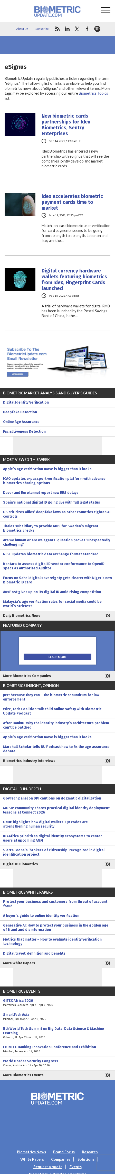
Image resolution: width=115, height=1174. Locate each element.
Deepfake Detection (20, 412)
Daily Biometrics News (22, 616)
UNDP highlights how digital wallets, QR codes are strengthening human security (45, 824)
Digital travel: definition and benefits (34, 953)
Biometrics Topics (93, 93)
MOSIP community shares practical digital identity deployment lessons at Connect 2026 (56, 810)
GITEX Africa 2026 (57, 1002)
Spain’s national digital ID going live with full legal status (51, 502)
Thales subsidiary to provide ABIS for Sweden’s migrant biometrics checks (50, 528)
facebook (87, 28)
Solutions (86, 1159)
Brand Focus (64, 1152)
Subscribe (42, 28)
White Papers (32, 1159)
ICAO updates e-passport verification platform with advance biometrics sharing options (54, 481)
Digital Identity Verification (26, 402)
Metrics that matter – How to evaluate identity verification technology (52, 941)
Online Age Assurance (21, 422)
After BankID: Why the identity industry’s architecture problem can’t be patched (56, 725)
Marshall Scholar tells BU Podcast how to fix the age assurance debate (56, 749)
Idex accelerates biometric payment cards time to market (72, 202)
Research (90, 1152)
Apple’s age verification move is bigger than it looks (47, 469)
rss (57, 28)
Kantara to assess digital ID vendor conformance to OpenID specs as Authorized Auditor (53, 566)
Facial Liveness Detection (24, 431)
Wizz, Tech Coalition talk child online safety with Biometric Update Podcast (52, 711)
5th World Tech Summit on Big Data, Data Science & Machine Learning (57, 1033)
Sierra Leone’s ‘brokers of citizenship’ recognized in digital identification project (53, 852)
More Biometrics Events (23, 1075)
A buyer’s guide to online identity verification (41, 916)
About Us (22, 28)
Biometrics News (31, 1152)
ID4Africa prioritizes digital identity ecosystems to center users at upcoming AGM (52, 838)
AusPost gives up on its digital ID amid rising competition (52, 592)
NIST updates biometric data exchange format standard (51, 554)
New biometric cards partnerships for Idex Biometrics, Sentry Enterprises (66, 124)
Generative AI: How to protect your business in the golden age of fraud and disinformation (55, 927)
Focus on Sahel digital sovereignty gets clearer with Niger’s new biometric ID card (57, 580)
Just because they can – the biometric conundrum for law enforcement (51, 697)
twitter (77, 28)
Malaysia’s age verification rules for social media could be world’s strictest (52, 604)
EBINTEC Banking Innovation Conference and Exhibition (57, 1049)
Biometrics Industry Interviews (29, 761)
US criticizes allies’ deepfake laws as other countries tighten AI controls (56, 514)
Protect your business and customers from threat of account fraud (55, 904)
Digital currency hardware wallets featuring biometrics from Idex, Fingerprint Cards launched (74, 279)
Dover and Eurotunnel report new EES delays (41, 493)
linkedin (67, 28)
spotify (97, 28)
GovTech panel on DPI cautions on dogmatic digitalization (52, 798)
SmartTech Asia (57, 1017)
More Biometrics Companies (27, 676)
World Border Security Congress (57, 1063)
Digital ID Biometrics (20, 864)
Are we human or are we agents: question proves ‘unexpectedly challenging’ (56, 542)
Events (76, 1167)
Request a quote (47, 1167)
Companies (60, 1159)
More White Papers (19, 963)
